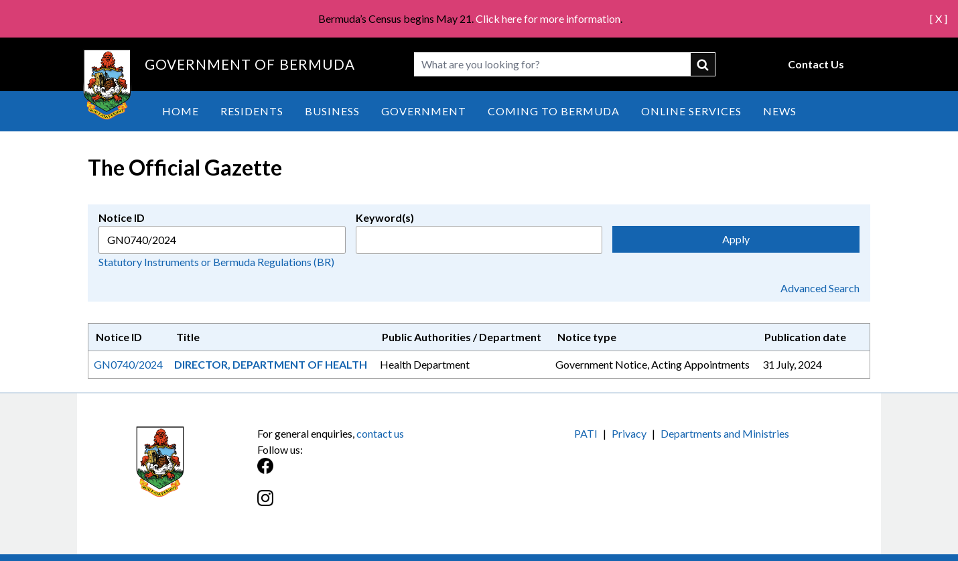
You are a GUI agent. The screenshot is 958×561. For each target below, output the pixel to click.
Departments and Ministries (725, 433)
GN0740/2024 (128, 364)
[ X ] (938, 18)
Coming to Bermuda (554, 111)
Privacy (629, 433)
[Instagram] (368, 505)
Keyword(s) (385, 217)
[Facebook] (368, 473)
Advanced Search (820, 288)
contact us (380, 433)
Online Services (691, 111)
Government (423, 111)
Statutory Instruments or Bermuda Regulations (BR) (216, 261)
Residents (251, 111)
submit (703, 64)
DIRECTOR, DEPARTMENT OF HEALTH (270, 364)
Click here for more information (548, 18)
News (780, 111)
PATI (586, 433)
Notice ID (121, 217)
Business (332, 111)
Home (180, 111)
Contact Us (816, 64)
